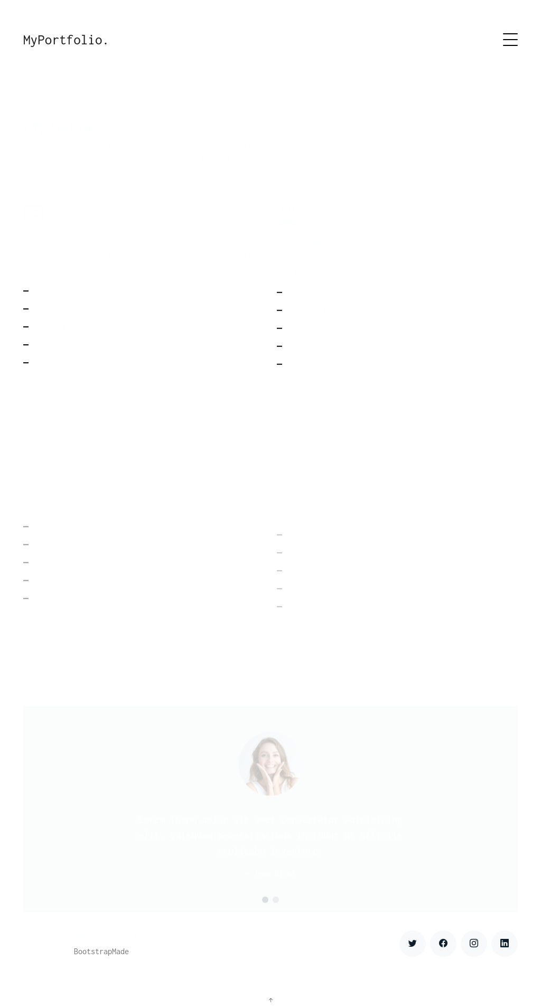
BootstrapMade (101, 951)
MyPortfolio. (66, 39)
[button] (265, 909)
